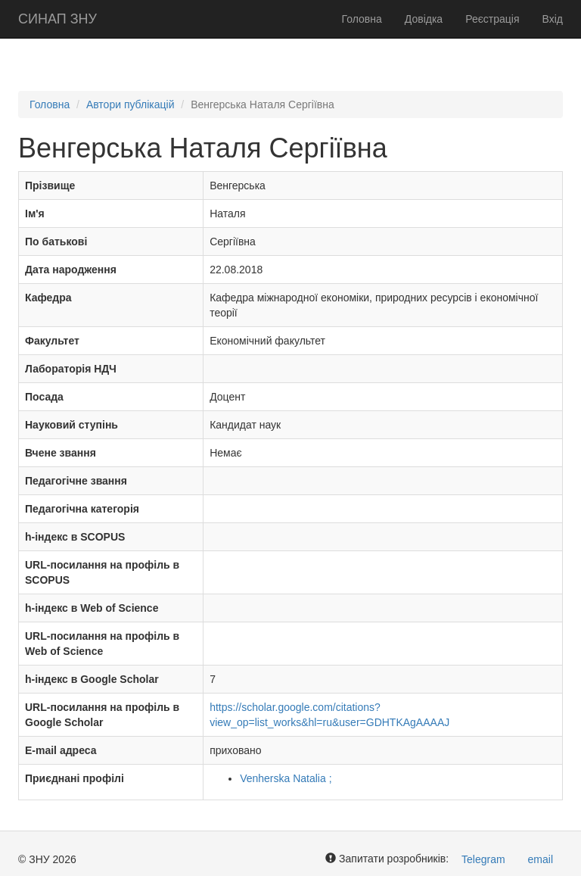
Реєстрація (492, 19)
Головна (362, 19)
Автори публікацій (130, 104)
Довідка (424, 19)
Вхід (552, 19)
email (540, 859)
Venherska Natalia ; (285, 778)
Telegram (483, 859)
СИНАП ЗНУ (57, 18)
